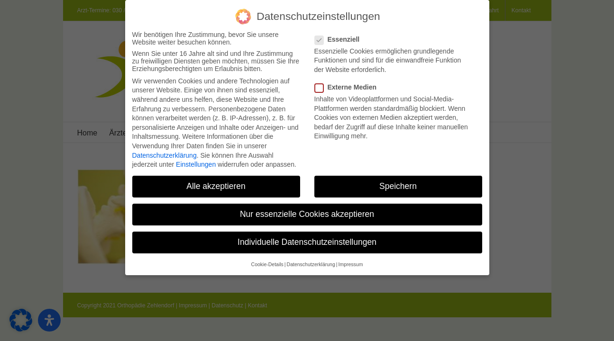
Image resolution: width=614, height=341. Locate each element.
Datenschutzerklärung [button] (311, 261)
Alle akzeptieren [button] (216, 183)
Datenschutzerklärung (164, 152)
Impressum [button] (350, 261)
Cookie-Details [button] (267, 261)
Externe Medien (349, 84)
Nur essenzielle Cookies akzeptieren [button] (307, 211)
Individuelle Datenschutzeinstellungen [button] (307, 239)
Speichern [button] (398, 183)
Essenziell (341, 36)
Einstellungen (196, 161)
